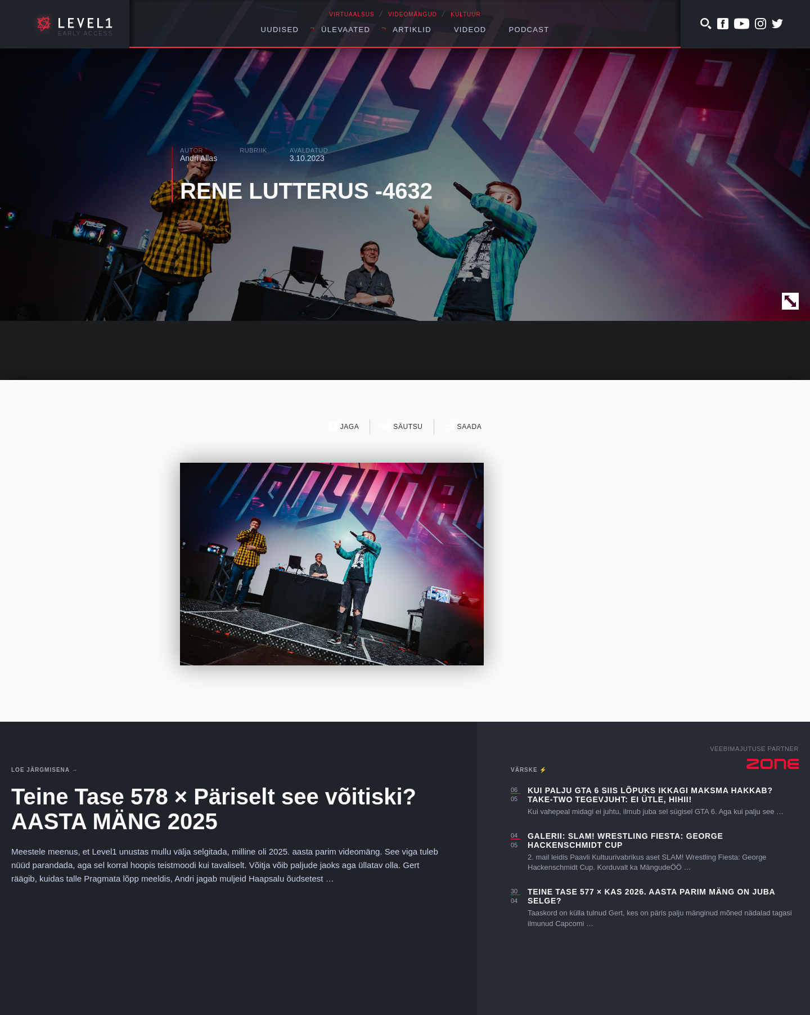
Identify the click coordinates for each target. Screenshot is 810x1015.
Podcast (529, 29)
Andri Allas (198, 158)
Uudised (280, 29)
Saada (464, 426)
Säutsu (401, 426)
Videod (470, 29)
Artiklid (412, 29)
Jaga (343, 426)
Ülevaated (345, 29)
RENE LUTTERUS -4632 (306, 190)
